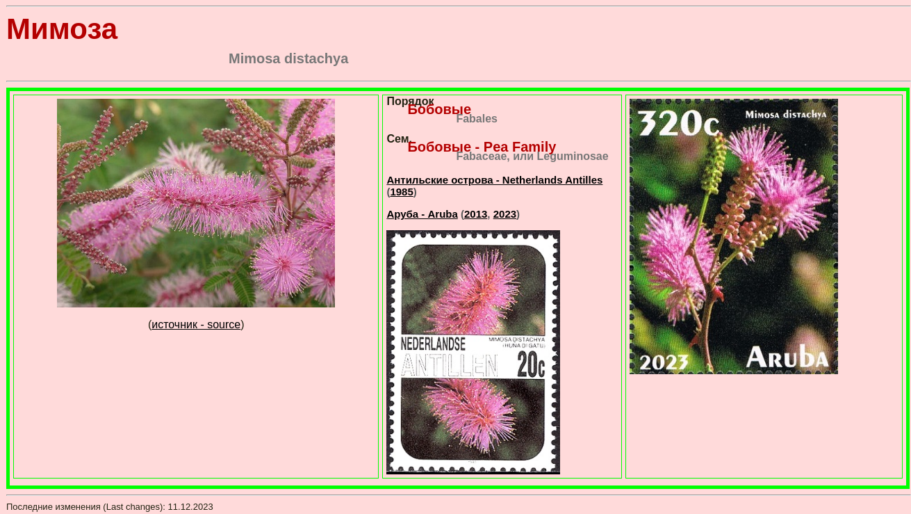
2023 (504, 214)
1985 (401, 192)
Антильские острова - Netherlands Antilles (494, 180)
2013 (475, 214)
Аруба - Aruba (421, 214)
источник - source (195, 324)
